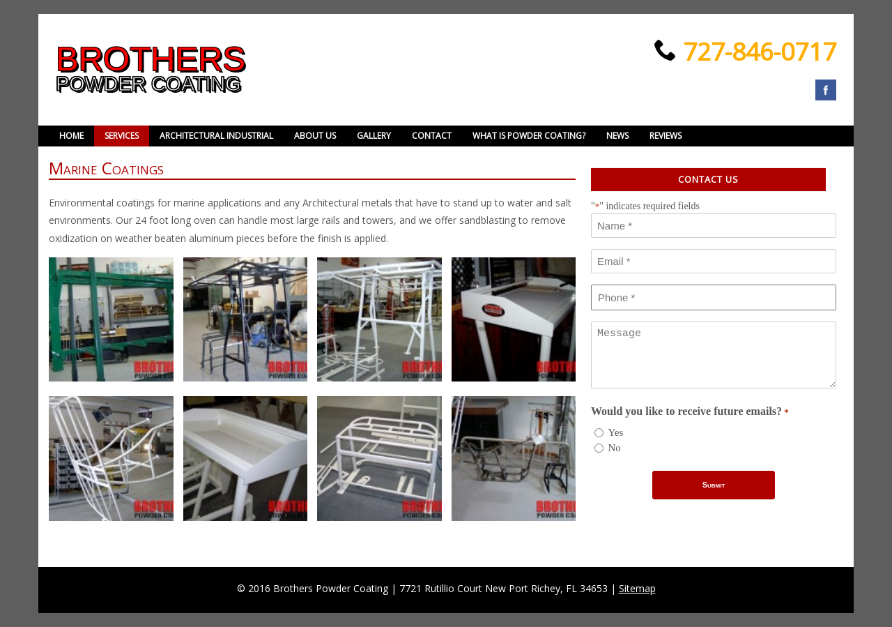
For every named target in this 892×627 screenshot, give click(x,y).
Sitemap (637, 588)
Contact (432, 136)
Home (71, 136)
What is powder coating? (528, 136)
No (614, 447)
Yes (616, 432)
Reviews (665, 136)
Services (122, 136)
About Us (315, 136)
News (617, 136)
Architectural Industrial (216, 136)
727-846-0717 (756, 51)
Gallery (374, 136)
